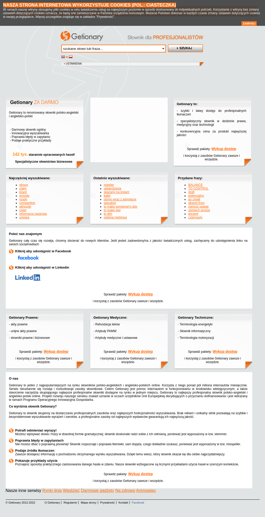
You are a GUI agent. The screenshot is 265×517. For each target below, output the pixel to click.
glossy (23, 185)
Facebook (138, 502)
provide (24, 196)
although (25, 206)
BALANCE (195, 185)
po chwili (194, 199)
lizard (23, 192)
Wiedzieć (71, 490)
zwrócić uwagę (198, 206)
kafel (107, 196)
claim (23, 188)
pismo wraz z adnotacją (120, 199)
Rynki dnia (52, 490)
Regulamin (70, 502)
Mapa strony (89, 502)
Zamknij (249, 23)
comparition (27, 203)
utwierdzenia (112, 188)
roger (23, 210)
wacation (110, 203)
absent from (196, 203)
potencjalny (196, 196)
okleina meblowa (115, 217)
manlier (109, 185)
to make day (112, 210)
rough (23, 199)
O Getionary (52, 502)
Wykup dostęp (223, 149)
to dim (108, 214)
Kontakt (123, 502)
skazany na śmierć (116, 192)
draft (191, 192)
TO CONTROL (198, 188)
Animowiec (146, 490)
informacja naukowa (33, 214)
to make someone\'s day (120, 206)
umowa (24, 217)
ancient (193, 214)
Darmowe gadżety (97, 490)
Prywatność (107, 502)
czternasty (195, 217)
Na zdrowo (125, 490)
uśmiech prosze (199, 210)
